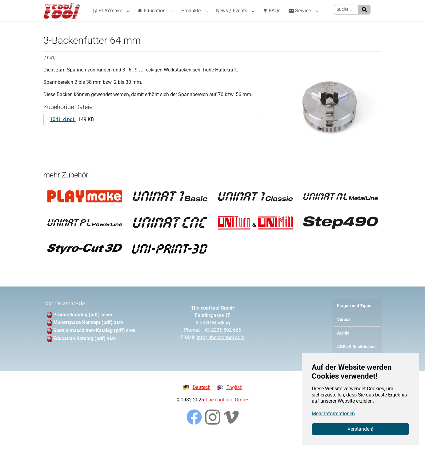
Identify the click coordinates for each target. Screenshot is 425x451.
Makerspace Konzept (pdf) (83, 335)
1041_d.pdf (63, 132)
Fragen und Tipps (354, 318)
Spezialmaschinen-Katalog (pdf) (89, 343)
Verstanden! (360, 429)
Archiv (343, 345)
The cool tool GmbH (227, 412)
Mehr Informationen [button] (333, 413)
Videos (344, 332)
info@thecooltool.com (221, 350)
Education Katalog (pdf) (80, 351)
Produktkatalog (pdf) (77, 327)
